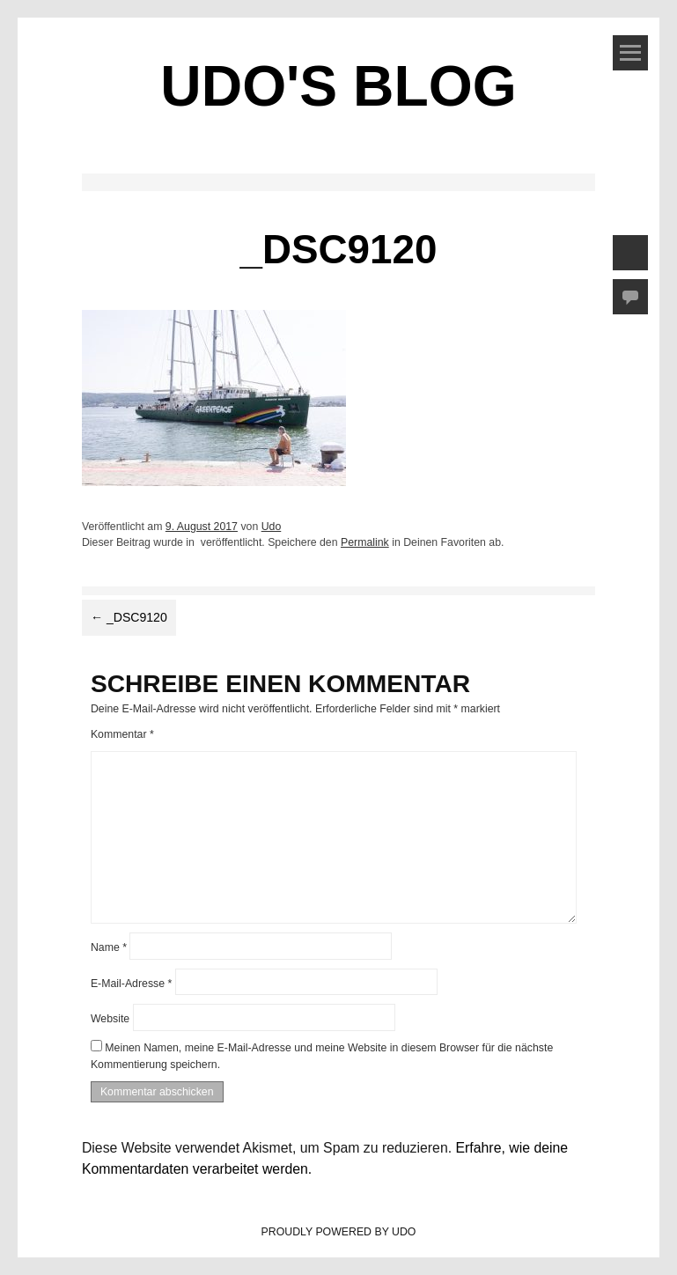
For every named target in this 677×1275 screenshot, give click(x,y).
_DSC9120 (129, 617)
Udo (271, 526)
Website (110, 1019)
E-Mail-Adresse (131, 983)
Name (109, 947)
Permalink (365, 542)
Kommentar (122, 734)
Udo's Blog (338, 86)
